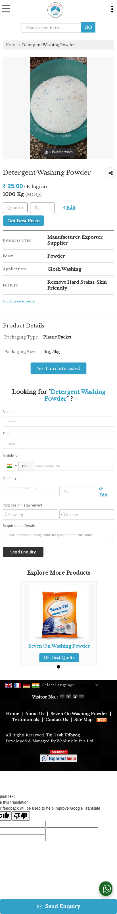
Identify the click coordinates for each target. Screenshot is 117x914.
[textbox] (53, 28)
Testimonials (25, 719)
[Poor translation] (21, 816)
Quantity (9, 477)
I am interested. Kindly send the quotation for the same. (58, 536)
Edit (68, 207)
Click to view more (19, 301)
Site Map (83, 719)
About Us (34, 713)
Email (7, 433)
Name (7, 411)
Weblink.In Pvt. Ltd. (75, 741)
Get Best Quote (59, 657)
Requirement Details (19, 526)
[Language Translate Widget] (70, 685)
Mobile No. (11, 455)
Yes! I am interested (58, 368)
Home (12, 45)
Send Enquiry (58, 906)
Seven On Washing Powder (59, 646)
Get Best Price (23, 220)
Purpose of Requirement (22, 505)
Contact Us (56, 719)
